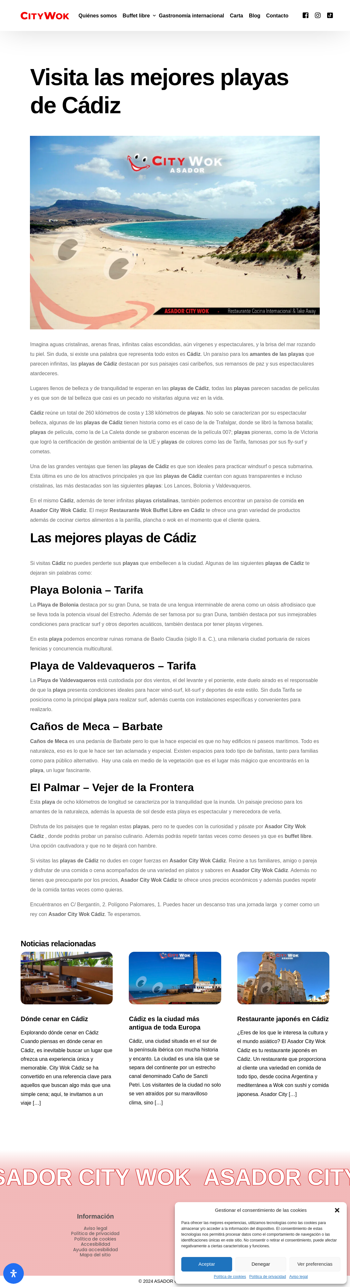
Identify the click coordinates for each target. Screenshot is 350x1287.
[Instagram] (318, 15)
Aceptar (206, 1264)
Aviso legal (298, 1277)
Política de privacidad (267, 1277)
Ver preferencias (314, 1264)
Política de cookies (230, 1277)
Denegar (260, 1264)
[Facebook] (305, 15)
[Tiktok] (330, 15)
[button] (337, 1210)
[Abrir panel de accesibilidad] (13, 1273)
